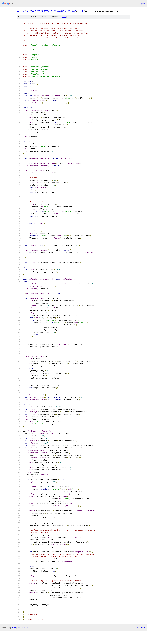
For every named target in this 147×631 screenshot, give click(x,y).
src (27, 11)
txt (137, 627)
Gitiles (14, 627)
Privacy (20, 627)
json (143, 627)
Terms (26, 627)
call (81, 11)
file (64, 17)
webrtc (20, 11)
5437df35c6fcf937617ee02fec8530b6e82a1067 (53, 11)
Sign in (142, 4)
